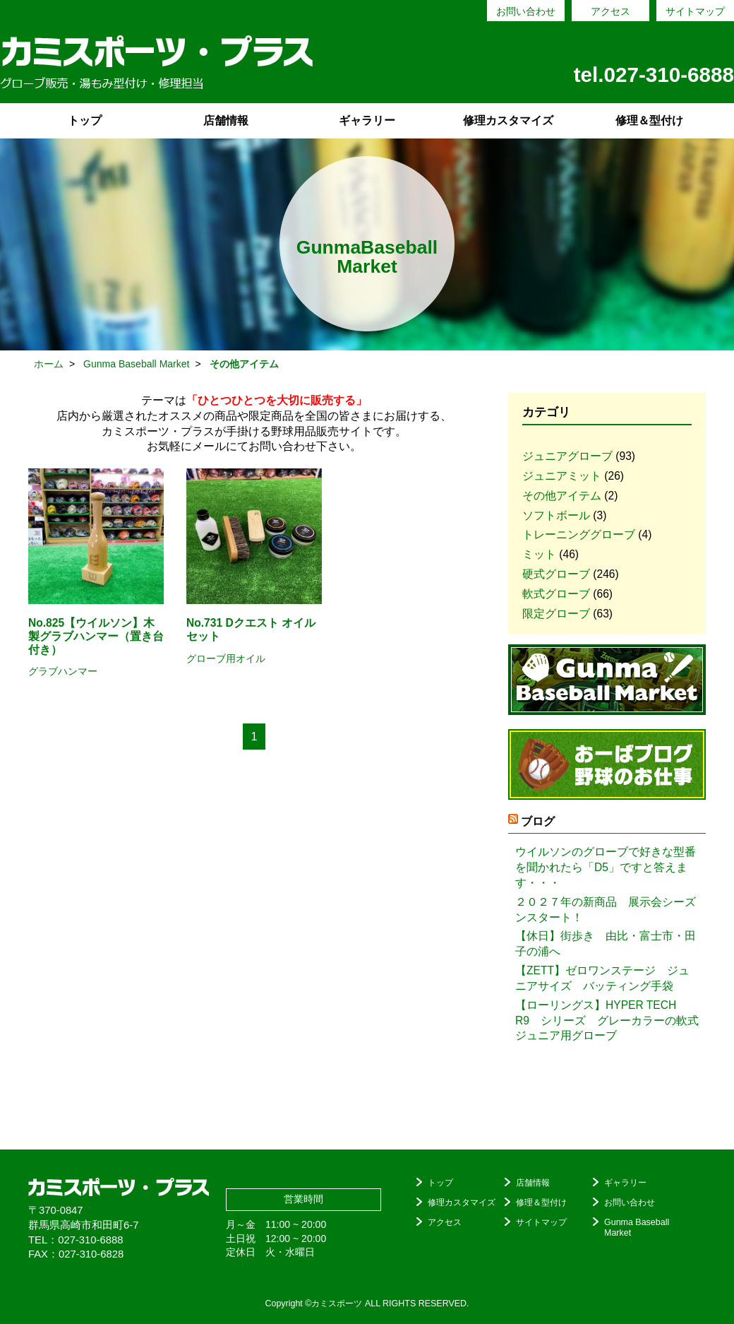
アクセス (610, 11)
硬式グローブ (556, 574)
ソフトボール (556, 515)
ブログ (538, 821)
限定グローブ (556, 614)
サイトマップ (695, 11)
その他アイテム (561, 496)
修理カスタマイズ (508, 120)
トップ (85, 120)
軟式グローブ (556, 594)
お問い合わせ (525, 11)
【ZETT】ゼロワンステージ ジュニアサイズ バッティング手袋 (602, 978)
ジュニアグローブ (567, 456)
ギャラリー (367, 120)
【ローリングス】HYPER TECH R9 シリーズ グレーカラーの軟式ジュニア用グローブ (607, 1020)
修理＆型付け (649, 120)
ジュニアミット (561, 476)
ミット (539, 554)
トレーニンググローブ (578, 534)
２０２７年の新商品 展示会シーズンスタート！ (605, 909)
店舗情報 (225, 120)
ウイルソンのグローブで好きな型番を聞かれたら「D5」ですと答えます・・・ (605, 867)
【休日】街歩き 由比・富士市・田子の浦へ (605, 943)
